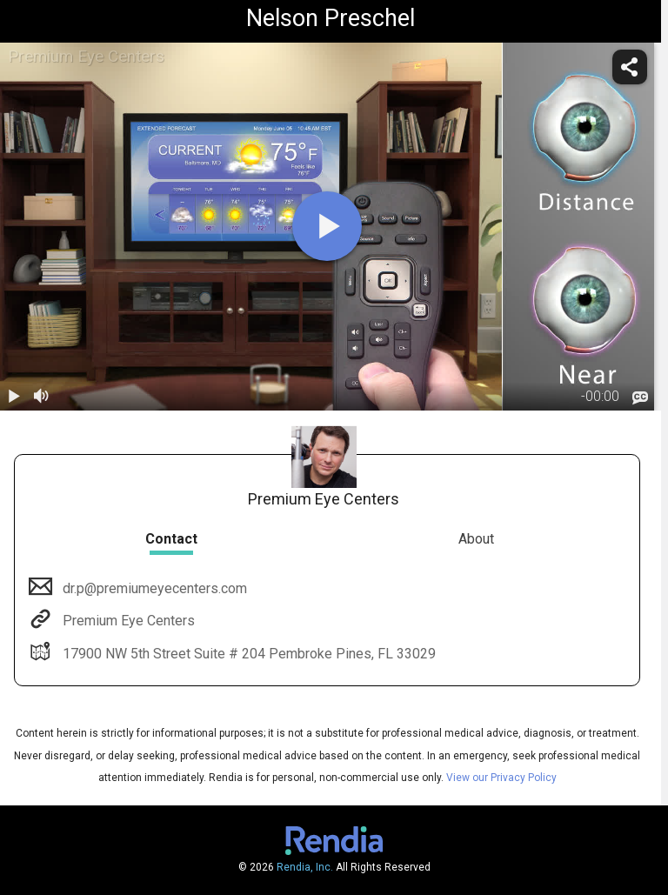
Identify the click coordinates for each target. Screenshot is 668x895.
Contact (171, 539)
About (476, 539)
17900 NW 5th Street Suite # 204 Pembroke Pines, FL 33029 (247, 653)
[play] (327, 226)
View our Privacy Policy (501, 777)
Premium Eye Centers (127, 620)
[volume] (42, 397)
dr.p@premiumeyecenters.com (153, 588)
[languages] (640, 397)
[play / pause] (14, 397)
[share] (629, 67)
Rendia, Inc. (305, 867)
